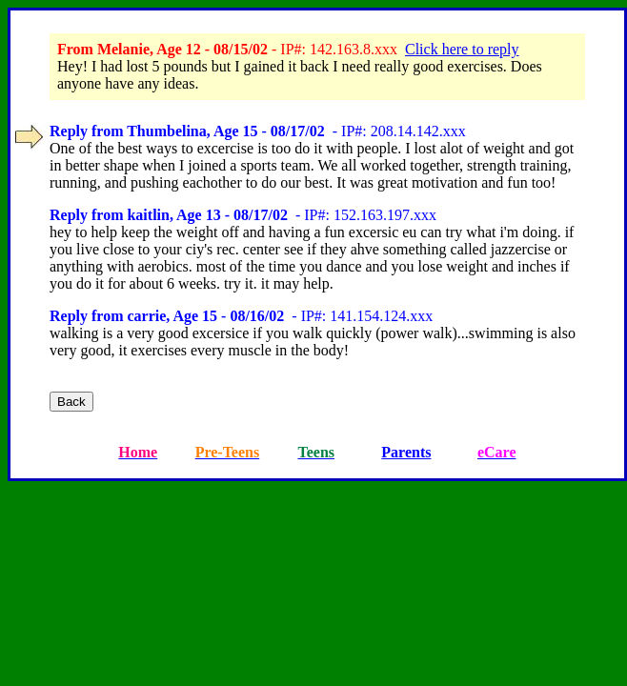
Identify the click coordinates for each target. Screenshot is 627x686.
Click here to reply (462, 49)
